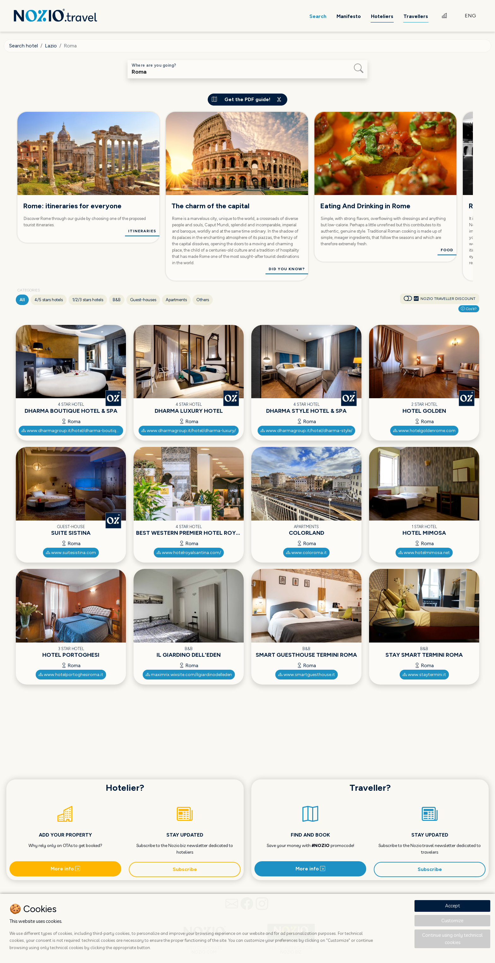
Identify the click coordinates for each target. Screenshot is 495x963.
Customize (452, 920)
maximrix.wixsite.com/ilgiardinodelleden (189, 674)
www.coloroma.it (306, 552)
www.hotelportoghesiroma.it (71, 674)
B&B (117, 299)
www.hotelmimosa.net (424, 552)
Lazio (51, 46)
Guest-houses (143, 299)
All (22, 299)
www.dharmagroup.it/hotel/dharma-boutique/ (71, 430)
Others (202, 299)
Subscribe (185, 869)
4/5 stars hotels (48, 299)
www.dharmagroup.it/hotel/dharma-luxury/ (188, 430)
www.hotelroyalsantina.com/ (189, 552)
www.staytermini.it (424, 674)
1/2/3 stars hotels (87, 299)
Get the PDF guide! (247, 99)
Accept (452, 906)
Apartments (176, 299)
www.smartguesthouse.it (306, 674)
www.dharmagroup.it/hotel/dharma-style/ (306, 430)
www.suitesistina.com (71, 552)
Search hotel (23, 46)
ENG (470, 16)
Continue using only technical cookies (452, 938)
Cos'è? (469, 309)
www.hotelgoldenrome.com (424, 430)
